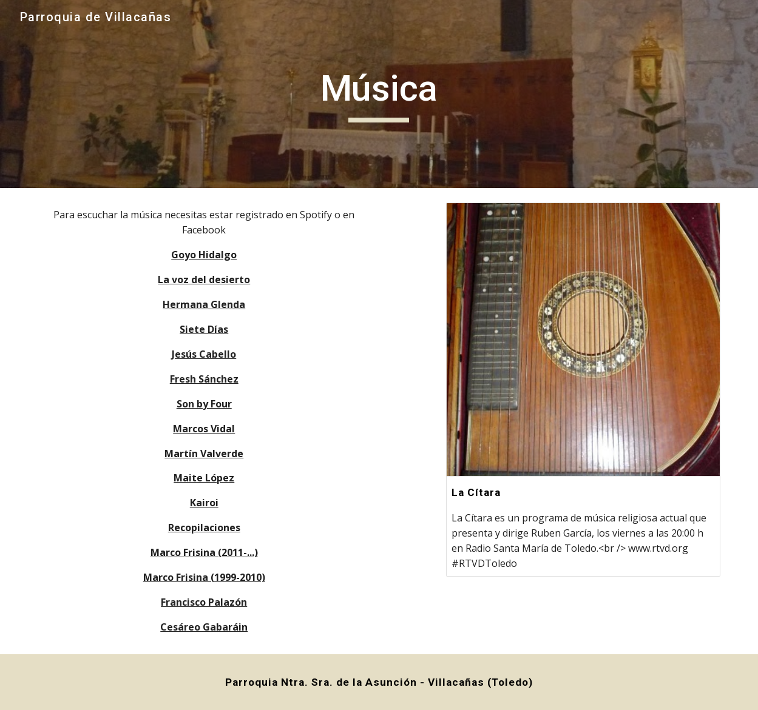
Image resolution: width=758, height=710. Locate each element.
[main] (379, 94)
